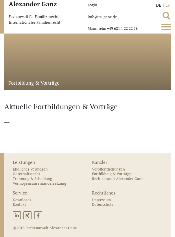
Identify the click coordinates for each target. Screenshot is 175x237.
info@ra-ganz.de (102, 16)
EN (168, 5)
